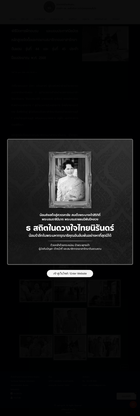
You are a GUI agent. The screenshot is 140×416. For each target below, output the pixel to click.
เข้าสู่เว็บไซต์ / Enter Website (70, 273)
